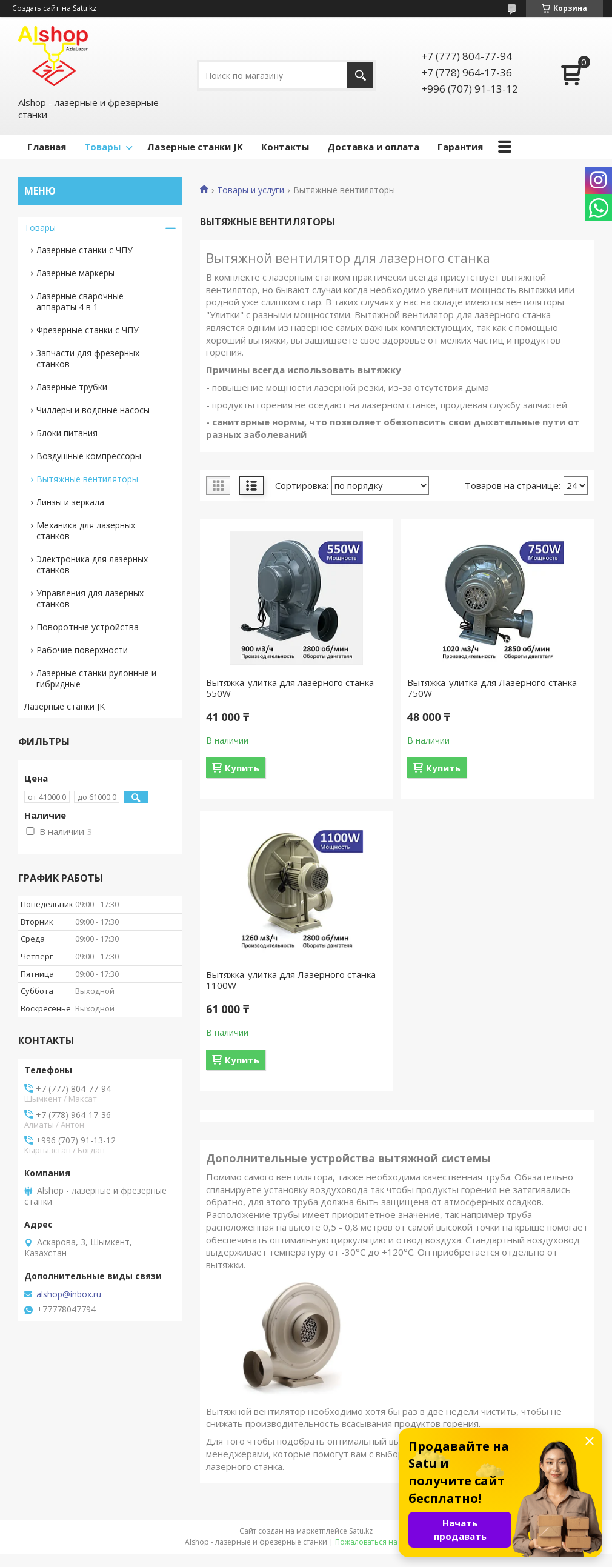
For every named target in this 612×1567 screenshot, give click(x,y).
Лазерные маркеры (75, 273)
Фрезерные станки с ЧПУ (87, 330)
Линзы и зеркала (70, 502)
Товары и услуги (250, 190)
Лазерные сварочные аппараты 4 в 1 (80, 301)
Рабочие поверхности (82, 650)
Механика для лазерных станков (85, 530)
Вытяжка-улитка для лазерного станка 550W (290, 688)
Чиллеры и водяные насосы (93, 410)
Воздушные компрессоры (88, 456)
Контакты (285, 147)
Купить (242, 768)
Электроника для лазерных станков (92, 564)
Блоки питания (67, 433)
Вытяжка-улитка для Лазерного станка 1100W (291, 980)
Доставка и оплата (373, 147)
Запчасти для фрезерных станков (87, 358)
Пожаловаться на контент (381, 1542)
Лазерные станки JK (195, 147)
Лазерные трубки (71, 387)
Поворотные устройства (87, 627)
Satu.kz (361, 1531)
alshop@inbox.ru (68, 1294)
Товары (102, 147)
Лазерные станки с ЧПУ (84, 250)
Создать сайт (35, 8)
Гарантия (460, 147)
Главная (46, 147)
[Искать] (360, 75)
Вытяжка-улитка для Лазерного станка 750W (492, 688)
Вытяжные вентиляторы (87, 479)
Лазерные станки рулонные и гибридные (96, 678)
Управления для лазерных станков (90, 598)
